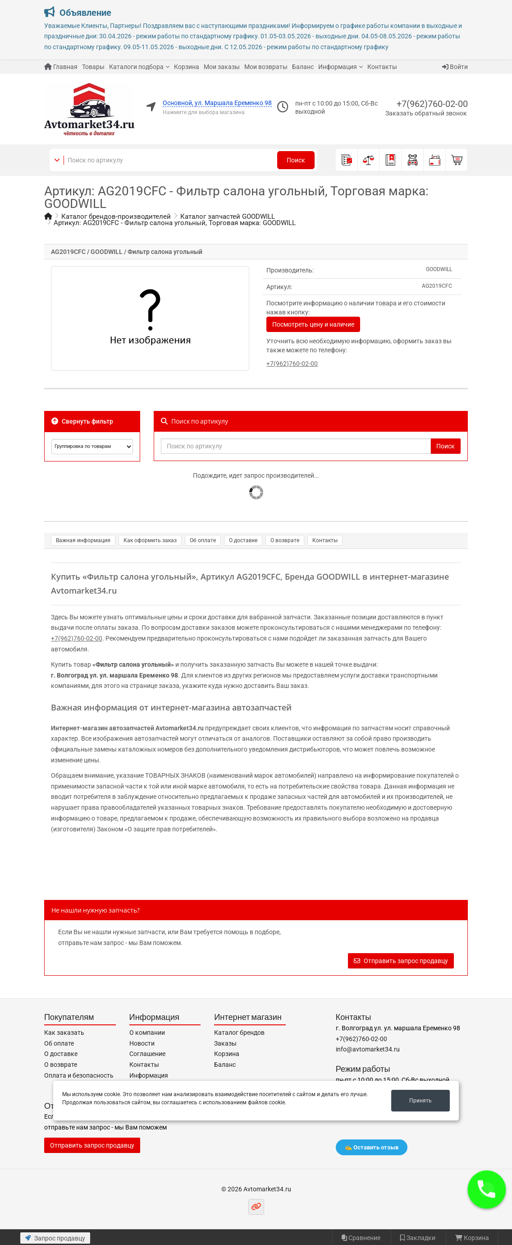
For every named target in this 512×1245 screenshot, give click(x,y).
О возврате (284, 540)
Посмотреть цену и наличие (313, 324)
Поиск (296, 160)
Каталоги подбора (136, 66)
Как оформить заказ (150, 540)
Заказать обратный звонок (426, 113)
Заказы (225, 1043)
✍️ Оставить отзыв (371, 1147)
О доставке (243, 540)
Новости (142, 1043)
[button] (486, 1189)
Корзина (186, 66)
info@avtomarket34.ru (368, 1049)
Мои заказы (222, 66)
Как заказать (64, 1032)
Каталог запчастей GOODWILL (227, 216)
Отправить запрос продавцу (401, 960)
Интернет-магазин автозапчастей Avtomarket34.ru (127, 728)
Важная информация (83, 540)
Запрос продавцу (55, 1238)
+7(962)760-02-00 (432, 103)
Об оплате (203, 540)
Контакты (382, 66)
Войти (455, 66)
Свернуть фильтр (82, 421)
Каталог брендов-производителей (116, 216)
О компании (147, 1032)
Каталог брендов (239, 1032)
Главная (61, 66)
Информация (337, 66)
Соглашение (147, 1053)
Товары (93, 66)
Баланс (303, 66)
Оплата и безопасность (79, 1075)
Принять (420, 1100)
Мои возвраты (266, 66)
